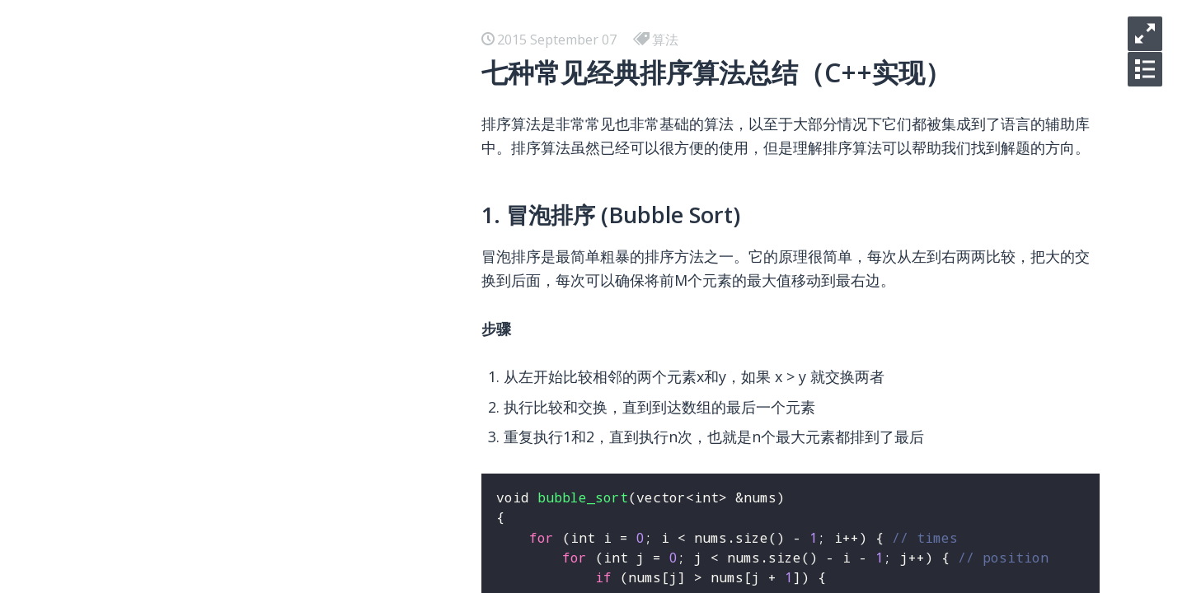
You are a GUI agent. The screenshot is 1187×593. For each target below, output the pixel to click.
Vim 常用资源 (164, 448)
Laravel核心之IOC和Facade (206, 580)
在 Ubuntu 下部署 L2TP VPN (211, 343)
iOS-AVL (150, 79)
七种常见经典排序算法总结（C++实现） (243, 474)
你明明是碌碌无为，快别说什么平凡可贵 (244, 158)
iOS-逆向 (151, 105)
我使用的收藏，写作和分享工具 (217, 395)
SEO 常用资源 (165, 501)
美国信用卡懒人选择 (184, 422)
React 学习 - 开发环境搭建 (202, 263)
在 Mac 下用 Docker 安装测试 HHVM (235, 290)
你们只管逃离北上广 (184, 184)
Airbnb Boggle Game (189, 369)
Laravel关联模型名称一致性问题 (220, 553)
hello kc (148, 132)
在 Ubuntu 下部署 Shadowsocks (222, 316)
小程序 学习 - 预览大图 (192, 211)
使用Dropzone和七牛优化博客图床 (229, 527)
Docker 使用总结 (175, 237)
